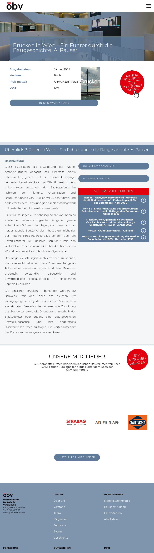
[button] (149, 6)
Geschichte (61, 537)
